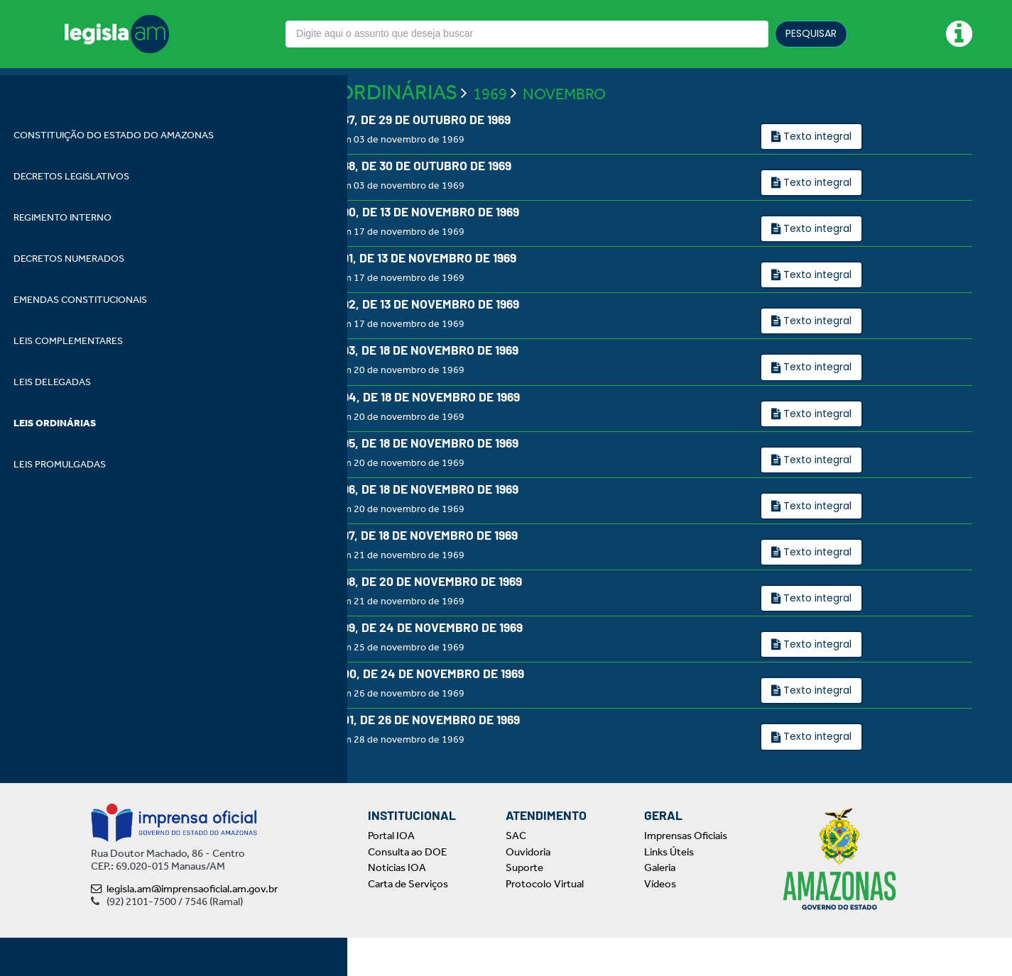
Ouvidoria (528, 889)
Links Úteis (669, 889)
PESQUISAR (811, 33)
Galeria (659, 905)
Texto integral (816, 173)
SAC (516, 873)
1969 (490, 131)
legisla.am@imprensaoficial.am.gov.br (184, 927)
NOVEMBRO (564, 131)
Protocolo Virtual (545, 921)
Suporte (524, 905)
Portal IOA (391, 873)
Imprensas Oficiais (685, 873)
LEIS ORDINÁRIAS (375, 129)
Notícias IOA (397, 905)
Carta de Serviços (408, 921)
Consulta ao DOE (407, 889)
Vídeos (660, 921)
